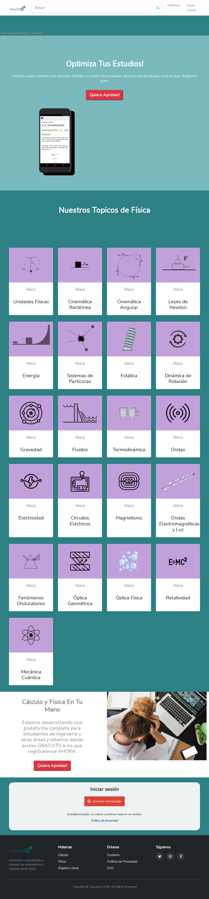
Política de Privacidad (122, 861)
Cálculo (63, 855)
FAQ (110, 868)
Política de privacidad (104, 821)
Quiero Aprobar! (104, 95)
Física (62, 861)
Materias (173, 4)
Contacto (113, 855)
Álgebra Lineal (68, 868)
